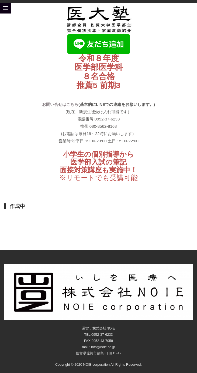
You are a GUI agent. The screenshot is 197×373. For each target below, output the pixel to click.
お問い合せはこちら (60, 104)
